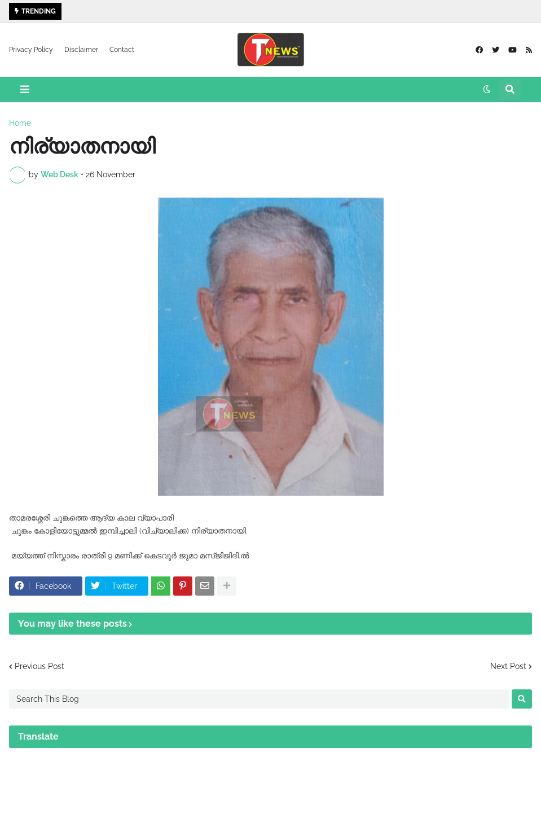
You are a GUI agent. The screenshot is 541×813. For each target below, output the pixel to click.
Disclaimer (81, 50)
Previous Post (39, 666)
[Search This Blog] (259, 699)
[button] (24, 89)
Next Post (508, 666)
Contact (121, 50)
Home (20, 123)
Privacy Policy (31, 50)
